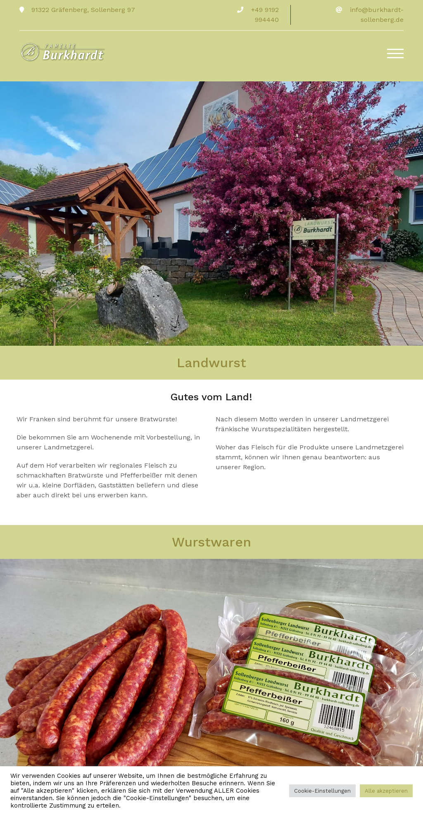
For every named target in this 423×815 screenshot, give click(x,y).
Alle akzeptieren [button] (386, 791)
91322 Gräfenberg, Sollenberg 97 (82, 10)
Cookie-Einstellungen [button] (322, 791)
